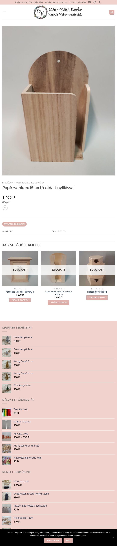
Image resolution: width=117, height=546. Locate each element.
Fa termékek (37, 182)
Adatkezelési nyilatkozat (56, 2)
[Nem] (113, 538)
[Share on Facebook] (5, 207)
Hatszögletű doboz (97, 291)
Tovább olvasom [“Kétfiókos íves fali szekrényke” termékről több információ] (20, 300)
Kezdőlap (7, 182)
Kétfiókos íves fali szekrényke (20, 291)
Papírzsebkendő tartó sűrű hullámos (58, 293)
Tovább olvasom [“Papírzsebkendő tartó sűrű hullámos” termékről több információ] (58, 302)
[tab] (14, 224)
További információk (14, 224)
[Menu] (4, 12)
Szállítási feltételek (77, 2)
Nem (68, 541)
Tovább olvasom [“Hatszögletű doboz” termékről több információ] (97, 297)
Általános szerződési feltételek (29, 2)
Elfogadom (53, 541)
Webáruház (22, 182)
